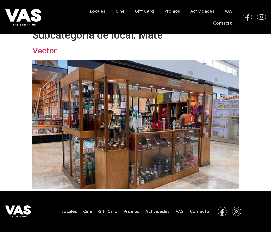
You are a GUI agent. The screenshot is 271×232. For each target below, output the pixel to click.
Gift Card (144, 11)
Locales (97, 11)
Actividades (202, 11)
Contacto (223, 23)
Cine (120, 11)
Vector (44, 51)
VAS (229, 11)
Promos (172, 11)
